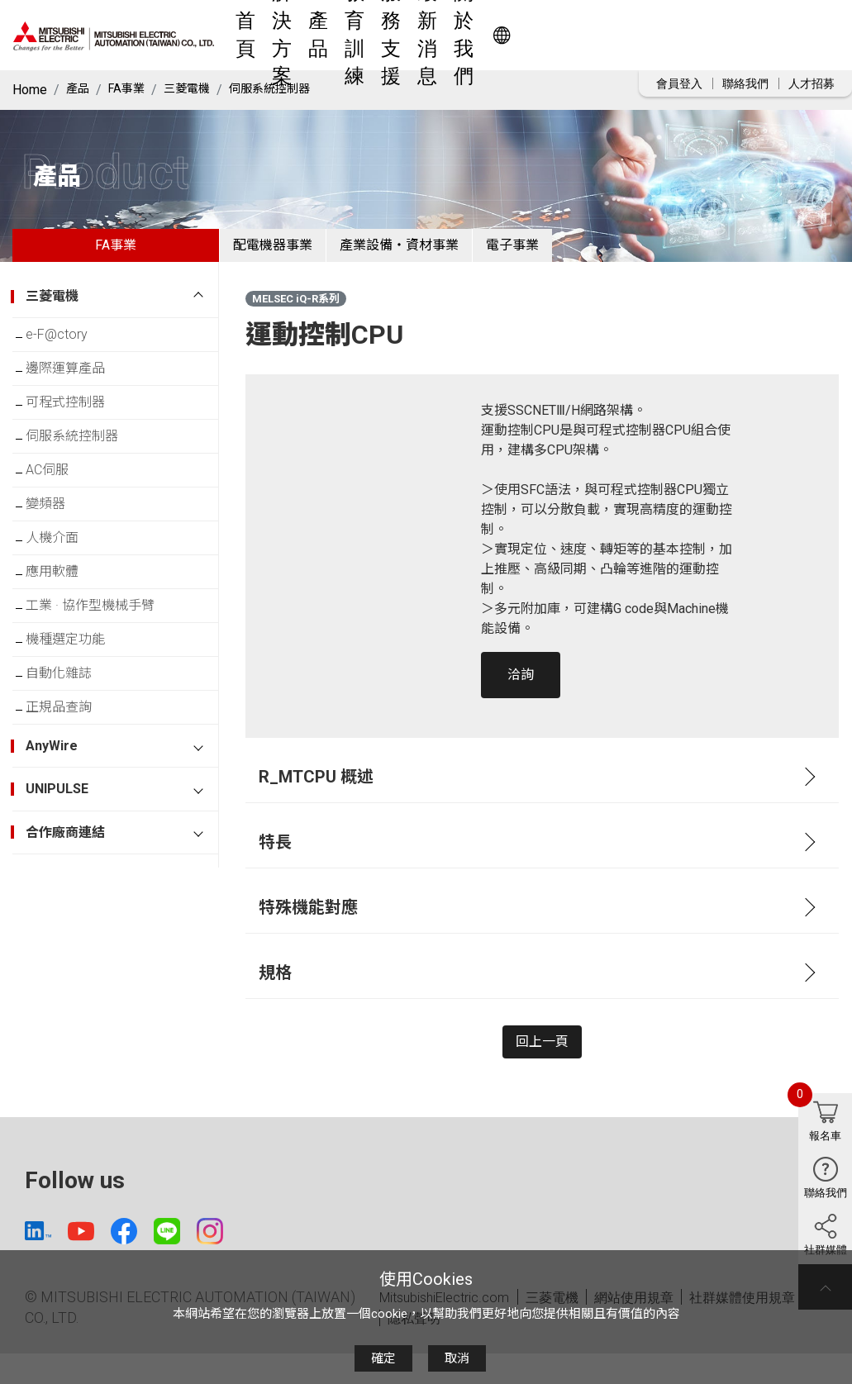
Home (29, 89)
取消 (457, 1358)
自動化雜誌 (72, 755)
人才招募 (811, 83)
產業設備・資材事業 (438, 251)
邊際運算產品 (78, 391)
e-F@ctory (70, 351)
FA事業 (132, 89)
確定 (383, 1358)
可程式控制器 (78, 432)
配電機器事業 (286, 251)
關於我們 (653, 34)
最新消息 (587, 34)
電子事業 (578, 251)
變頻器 (59, 553)
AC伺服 (60, 513)
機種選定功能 (78, 715)
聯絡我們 (745, 83)
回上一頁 (542, 1061)
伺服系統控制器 (290, 89)
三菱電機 (198, 89)
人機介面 (65, 594)
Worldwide (757, 35)
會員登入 (679, 83)
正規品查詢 (72, 796)
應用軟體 (65, 634)
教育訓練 (454, 34)
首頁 (293, 34)
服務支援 (520, 34)
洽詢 (520, 688)
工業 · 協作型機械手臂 (103, 674)
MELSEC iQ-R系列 (296, 312)
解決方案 (347, 34)
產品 (400, 34)
